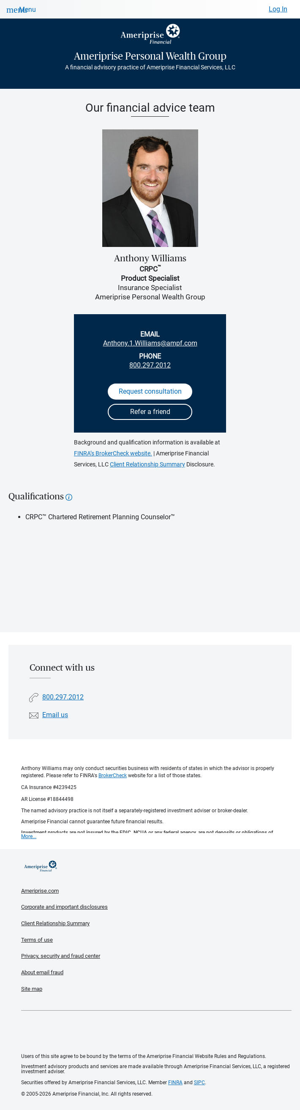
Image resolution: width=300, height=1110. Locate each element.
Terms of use (37, 940)
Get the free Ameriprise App (156, 1032)
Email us (55, 715)
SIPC (199, 1082)
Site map (31, 989)
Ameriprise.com (40, 891)
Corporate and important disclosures (64, 907)
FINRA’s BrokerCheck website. (113, 453)
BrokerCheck (112, 775)
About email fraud (42, 972)
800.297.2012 (150, 365)
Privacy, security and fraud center (60, 956)
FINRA (175, 1082)
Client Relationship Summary (147, 464)
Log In (278, 9)
